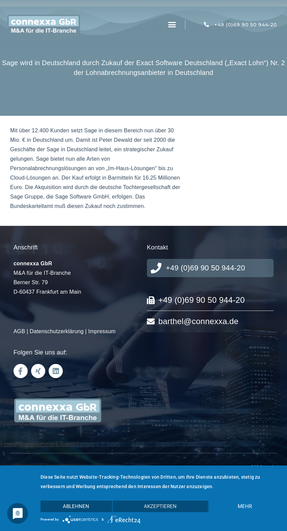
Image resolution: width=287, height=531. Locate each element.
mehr (245, 506)
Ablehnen (76, 506)
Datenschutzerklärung (57, 331)
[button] (172, 24)
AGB (19, 331)
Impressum (101, 331)
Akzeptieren (160, 506)
